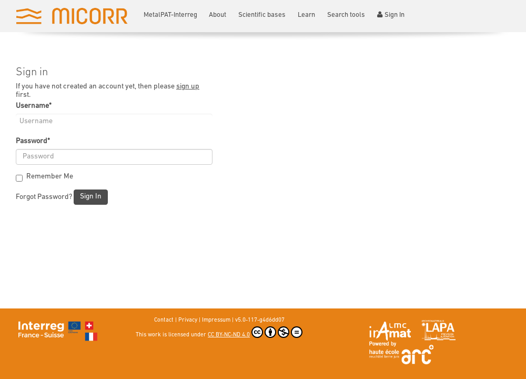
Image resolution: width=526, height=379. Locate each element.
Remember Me (44, 177)
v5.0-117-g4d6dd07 (260, 320)
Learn (306, 15)
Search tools (346, 15)
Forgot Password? (44, 197)
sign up (187, 87)
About (217, 15)
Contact (164, 320)
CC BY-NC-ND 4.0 (255, 332)
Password (33, 141)
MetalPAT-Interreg (170, 15)
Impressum (216, 320)
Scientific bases (262, 15)
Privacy (187, 320)
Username (34, 106)
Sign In (390, 14)
